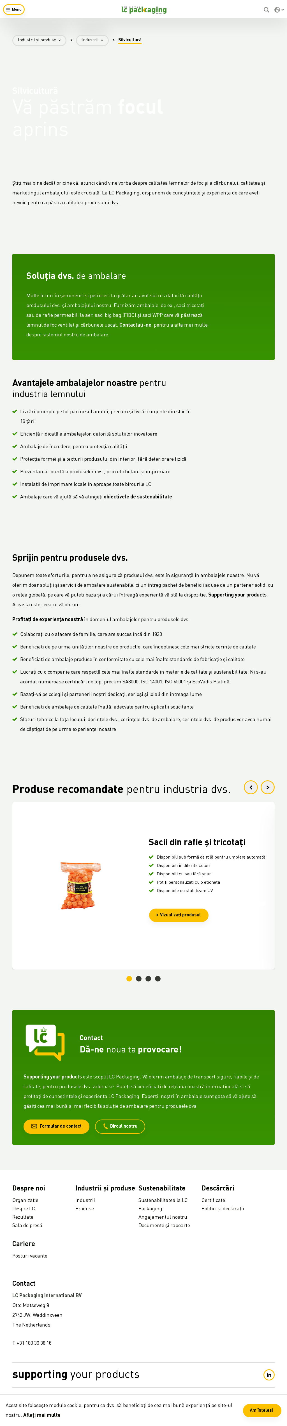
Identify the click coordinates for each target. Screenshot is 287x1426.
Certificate (213, 1200)
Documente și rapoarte (164, 1225)
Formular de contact (56, 1126)
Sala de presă (27, 1225)
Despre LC (23, 1208)
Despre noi (28, 1188)
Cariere (23, 1244)
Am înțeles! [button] (262, 1410)
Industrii (95, 40)
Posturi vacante (29, 1256)
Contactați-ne (135, 328)
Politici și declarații (223, 1208)
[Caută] (267, 10)
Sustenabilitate (162, 1188)
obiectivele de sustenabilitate (138, 500)
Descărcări (218, 1188)
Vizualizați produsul (178, 915)
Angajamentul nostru (162, 1217)
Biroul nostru (120, 1126)
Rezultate (22, 1217)
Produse (84, 1208)
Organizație (25, 1200)
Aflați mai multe (42, 1415)
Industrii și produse (42, 40)
